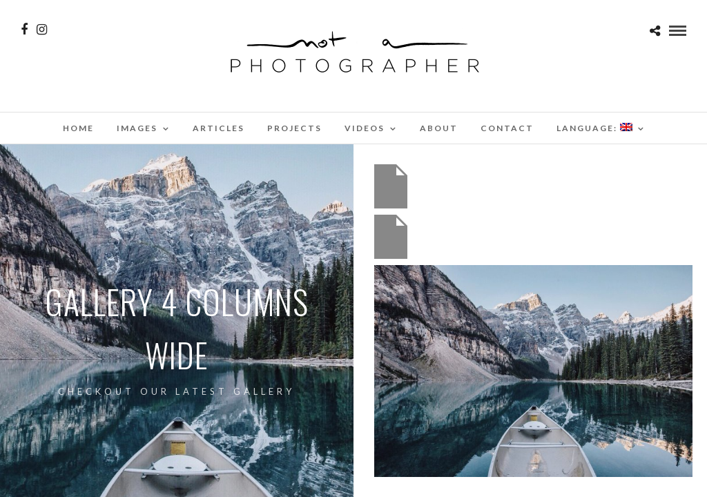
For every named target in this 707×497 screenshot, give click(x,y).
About (439, 128)
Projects (294, 128)
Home (78, 128)
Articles (218, 128)
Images (137, 128)
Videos (365, 128)
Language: (594, 128)
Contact (507, 128)
